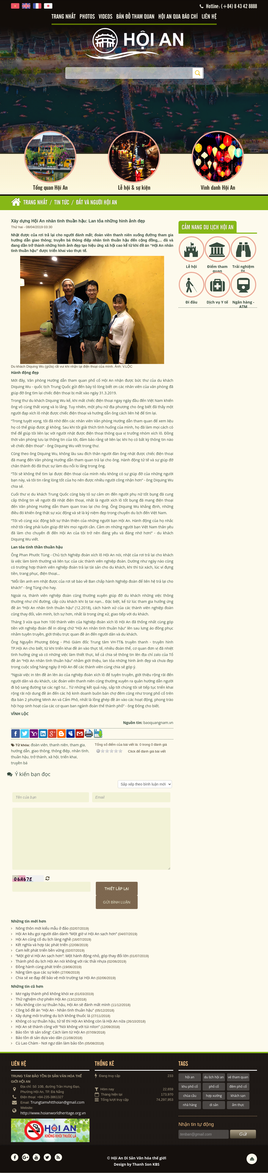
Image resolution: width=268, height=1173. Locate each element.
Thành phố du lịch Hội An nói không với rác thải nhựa (61, 961)
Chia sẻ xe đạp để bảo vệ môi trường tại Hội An (56, 977)
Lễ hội (191, 266)
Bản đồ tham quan (135, 17)
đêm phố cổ (238, 1086)
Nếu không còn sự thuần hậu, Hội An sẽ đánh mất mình (63, 1004)
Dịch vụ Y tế (217, 302)
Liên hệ (209, 17)
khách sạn (238, 1096)
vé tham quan (238, 1077)
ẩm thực (238, 1105)
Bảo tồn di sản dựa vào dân (39, 1037)
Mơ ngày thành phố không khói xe (45, 993)
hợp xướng (214, 1096)
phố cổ (214, 1086)
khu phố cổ (190, 1086)
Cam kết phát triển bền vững (40, 950)
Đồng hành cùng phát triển (39, 966)
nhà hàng (190, 1105)
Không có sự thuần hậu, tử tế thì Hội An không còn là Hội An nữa (70, 1021)
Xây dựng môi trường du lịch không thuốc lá (53, 1015)
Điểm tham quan (217, 269)
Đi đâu (191, 302)
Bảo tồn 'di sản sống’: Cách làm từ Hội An (50, 1032)
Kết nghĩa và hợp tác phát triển (42, 944)
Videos (105, 17)
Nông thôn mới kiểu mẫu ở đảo (42, 928)
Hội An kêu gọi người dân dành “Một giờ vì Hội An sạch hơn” (66, 933)
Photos (87, 17)
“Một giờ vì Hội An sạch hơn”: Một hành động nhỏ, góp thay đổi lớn (72, 955)
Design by (137, 1164)
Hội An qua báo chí (178, 17)
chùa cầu (189, 1096)
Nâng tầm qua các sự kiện (38, 972)
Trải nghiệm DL (243, 269)
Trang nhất (64, 17)
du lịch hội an (214, 1077)
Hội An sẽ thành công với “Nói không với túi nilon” (58, 1026)
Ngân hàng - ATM (243, 304)
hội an (189, 1077)
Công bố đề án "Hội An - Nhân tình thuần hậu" (55, 1010)
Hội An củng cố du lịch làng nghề (43, 939)
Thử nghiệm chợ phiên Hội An (41, 999)
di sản (214, 1105)
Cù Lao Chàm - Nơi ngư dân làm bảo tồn (50, 1043)
